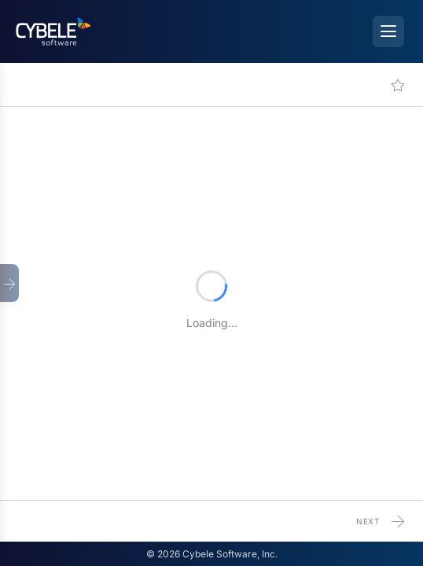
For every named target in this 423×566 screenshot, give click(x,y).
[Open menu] (388, 31)
